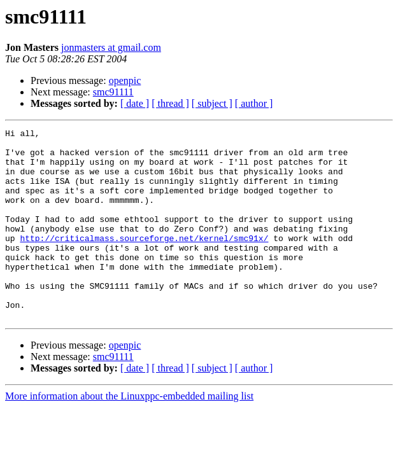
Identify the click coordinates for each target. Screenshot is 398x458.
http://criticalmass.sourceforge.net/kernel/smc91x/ (144, 261)
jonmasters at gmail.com (111, 47)
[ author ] (254, 103)
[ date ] (134, 103)
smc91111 (113, 92)
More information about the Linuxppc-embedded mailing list (129, 434)
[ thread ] (170, 103)
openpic (125, 80)
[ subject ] (212, 103)
